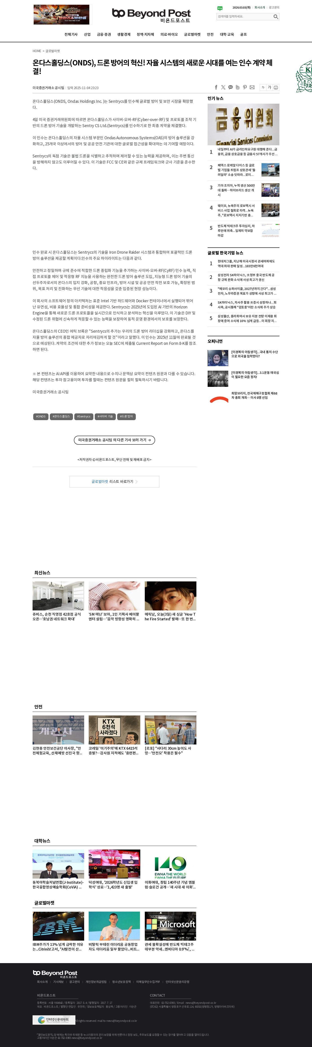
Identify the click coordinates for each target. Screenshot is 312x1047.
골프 (243, 35)
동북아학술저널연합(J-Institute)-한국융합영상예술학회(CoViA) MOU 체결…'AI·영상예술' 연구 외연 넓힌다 (58, 885)
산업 (87, 35)
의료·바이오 (169, 35)
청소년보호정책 (121, 982)
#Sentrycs (83, 416)
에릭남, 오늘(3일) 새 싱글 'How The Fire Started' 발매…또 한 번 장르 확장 (170, 617)
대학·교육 (227, 35)
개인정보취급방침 (96, 982)
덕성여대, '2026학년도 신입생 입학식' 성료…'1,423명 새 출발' (113, 885)
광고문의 (274, 7)
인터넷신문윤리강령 (177, 982)
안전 (210, 35)
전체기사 (71, 35)
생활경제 (123, 35)
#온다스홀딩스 (61, 416)
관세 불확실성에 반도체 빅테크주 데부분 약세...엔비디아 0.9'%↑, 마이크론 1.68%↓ (170, 947)
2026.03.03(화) (242, 7)
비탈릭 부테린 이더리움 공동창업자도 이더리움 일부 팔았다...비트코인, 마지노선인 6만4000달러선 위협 (114, 947)
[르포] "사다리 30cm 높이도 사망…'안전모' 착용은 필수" (168, 751)
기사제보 (58, 982)
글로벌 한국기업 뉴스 (225, 253)
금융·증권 (104, 35)
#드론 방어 (126, 416)
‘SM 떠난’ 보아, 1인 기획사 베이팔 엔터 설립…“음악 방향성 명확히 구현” (114, 617)
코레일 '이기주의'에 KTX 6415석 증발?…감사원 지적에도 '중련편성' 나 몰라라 (114, 751)
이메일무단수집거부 (148, 982)
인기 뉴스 (216, 98)
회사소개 (260, 7)
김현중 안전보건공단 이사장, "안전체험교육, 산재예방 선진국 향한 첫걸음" (58, 751)
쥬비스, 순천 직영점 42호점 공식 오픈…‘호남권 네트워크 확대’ (57, 616)
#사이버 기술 (105, 416)
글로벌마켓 (192, 35)
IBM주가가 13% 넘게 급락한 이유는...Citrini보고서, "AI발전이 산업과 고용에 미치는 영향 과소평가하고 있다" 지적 (58, 947)
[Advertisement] (114, 207)
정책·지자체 (145, 35)
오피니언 (215, 341)
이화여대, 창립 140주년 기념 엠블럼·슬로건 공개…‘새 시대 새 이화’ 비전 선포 (170, 885)
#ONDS (41, 416)
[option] (62, 14)
